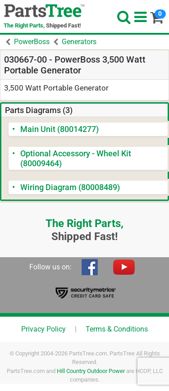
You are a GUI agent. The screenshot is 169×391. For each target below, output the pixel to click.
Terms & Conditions (117, 329)
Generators (79, 41)
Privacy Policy (43, 329)
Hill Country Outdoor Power (91, 371)
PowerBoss (32, 41)
